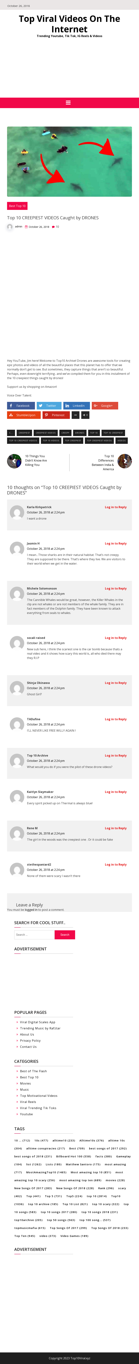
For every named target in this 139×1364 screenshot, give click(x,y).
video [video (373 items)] (47, 1236)
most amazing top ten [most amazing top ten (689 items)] (80, 1180)
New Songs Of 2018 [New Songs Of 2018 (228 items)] (75, 1188)
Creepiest (24, 433)
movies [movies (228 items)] (115, 1180)
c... (11, 433)
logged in (31, 910)
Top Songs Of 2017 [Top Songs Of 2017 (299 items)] (68, 1228)
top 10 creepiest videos (23, 440)
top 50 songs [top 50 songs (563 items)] (61, 1220)
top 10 (94, 433)
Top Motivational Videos (39, 1096)
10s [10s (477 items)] (41, 1140)
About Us (27, 1034)
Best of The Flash (33, 1071)
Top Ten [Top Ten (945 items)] (24, 1236)
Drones (79, 433)
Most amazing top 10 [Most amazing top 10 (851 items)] (91, 1172)
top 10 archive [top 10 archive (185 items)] (43, 1204)
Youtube (26, 1114)
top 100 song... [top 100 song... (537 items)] (95, 1220)
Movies (25, 1083)
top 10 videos (51, 440)
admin (18, 226)
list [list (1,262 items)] (33, 1164)
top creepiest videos (99, 440)
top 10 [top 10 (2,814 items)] (97, 1196)
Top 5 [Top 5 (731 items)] (53, 1196)
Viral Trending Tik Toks (38, 1108)
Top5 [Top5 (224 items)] (74, 1196)
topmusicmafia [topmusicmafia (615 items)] (29, 1228)
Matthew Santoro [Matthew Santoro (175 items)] (83, 1164)
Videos (122, 440)
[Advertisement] (69, 70)
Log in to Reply (116, 507)
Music (24, 1090)
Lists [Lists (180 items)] (54, 1164)
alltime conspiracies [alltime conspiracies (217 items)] (45, 1148)
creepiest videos (46, 433)
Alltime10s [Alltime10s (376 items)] (91, 1140)
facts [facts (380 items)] (103, 1156)
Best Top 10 (17, 206)
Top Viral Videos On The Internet (69, 24)
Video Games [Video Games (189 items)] (74, 1236)
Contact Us (28, 1047)
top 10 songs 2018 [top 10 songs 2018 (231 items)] (99, 1212)
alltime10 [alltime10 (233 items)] (63, 1140)
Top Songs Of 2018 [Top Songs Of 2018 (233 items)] (109, 1228)
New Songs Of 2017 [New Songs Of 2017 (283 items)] (33, 1188)
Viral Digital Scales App (37, 1022)
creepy (65, 433)
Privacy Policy (30, 1041)
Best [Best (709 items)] (77, 1148)
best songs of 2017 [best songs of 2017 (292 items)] (108, 1148)
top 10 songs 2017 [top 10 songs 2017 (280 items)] (59, 1212)
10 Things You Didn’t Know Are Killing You (36, 460)
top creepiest (73, 440)
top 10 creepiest (113, 433)
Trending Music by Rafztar (40, 1028)
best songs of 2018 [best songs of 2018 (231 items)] (33, 1156)
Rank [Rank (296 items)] (106, 1188)
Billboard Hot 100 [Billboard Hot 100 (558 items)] (73, 1156)
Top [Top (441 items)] (33, 1196)
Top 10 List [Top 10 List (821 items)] (75, 1204)
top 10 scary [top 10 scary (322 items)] (105, 1204)
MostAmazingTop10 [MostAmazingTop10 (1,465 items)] (46, 1172)
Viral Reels (28, 1102)
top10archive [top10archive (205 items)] (28, 1220)
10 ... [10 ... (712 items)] (22, 1140)
